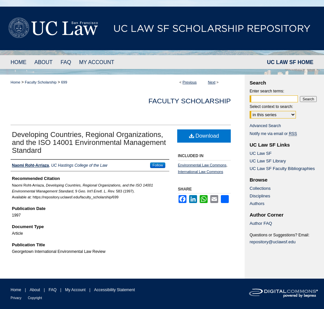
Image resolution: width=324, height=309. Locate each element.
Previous (189, 82)
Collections (260, 188)
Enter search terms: (267, 91)
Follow (157, 165)
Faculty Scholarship (41, 82)
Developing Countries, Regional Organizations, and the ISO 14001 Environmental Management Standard (89, 142)
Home (15, 82)
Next (212, 82)
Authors (257, 203)
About (35, 290)
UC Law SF (260, 153)
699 (64, 82)
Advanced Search (265, 125)
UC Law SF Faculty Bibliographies (282, 168)
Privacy (16, 298)
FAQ (53, 290)
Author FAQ (261, 223)
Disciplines (260, 195)
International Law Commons (200, 172)
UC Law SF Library (268, 160)
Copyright (35, 298)
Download (204, 136)
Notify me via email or (273, 133)
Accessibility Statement (114, 290)
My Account (75, 290)
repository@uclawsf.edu (273, 241)
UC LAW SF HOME (290, 62)
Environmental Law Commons (202, 165)
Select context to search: (271, 106)
